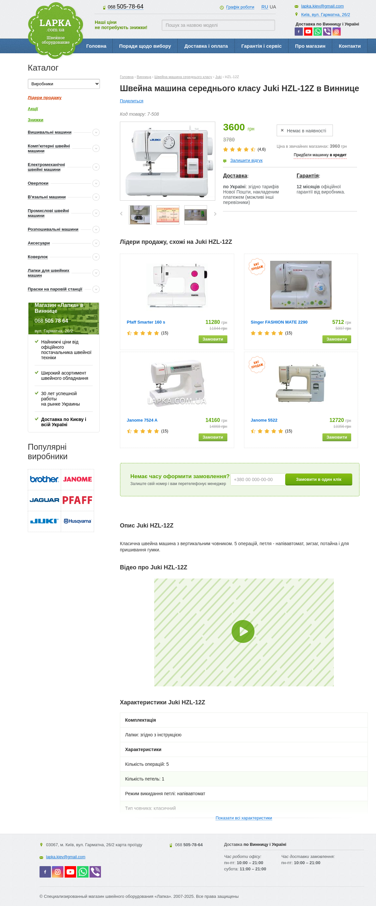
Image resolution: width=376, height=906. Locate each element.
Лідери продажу (44, 97)
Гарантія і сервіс (261, 46)
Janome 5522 (264, 420)
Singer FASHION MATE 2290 (279, 322)
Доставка (235, 175)
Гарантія (308, 175)
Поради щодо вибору (145, 46)
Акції (33, 108)
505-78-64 (125, 6)
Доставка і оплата (206, 46)
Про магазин (310, 46)
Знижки (35, 119)
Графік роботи (240, 7)
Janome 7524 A (142, 420)
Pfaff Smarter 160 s (146, 322)
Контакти (350, 46)
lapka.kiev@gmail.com (322, 6)
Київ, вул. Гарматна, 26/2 (325, 14)
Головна (96, 46)
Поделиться (131, 100)
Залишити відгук (246, 160)
